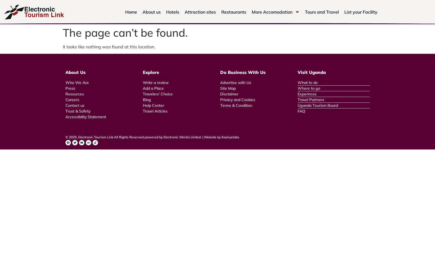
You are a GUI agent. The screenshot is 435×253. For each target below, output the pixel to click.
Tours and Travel (322, 12)
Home (131, 12)
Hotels (172, 12)
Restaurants (233, 12)
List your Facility (360, 12)
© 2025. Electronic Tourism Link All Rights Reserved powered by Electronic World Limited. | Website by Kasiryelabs (152, 137)
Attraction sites (200, 12)
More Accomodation (276, 12)
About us (152, 12)
